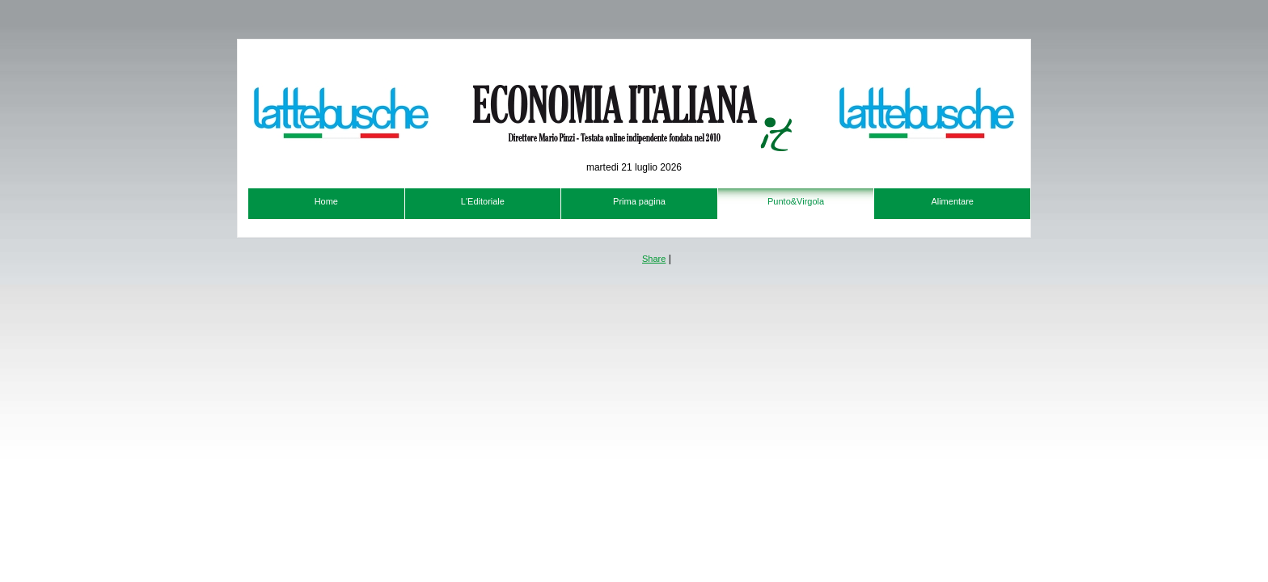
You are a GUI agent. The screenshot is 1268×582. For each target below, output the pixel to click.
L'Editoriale (483, 201)
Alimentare (952, 201)
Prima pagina (639, 201)
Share (654, 259)
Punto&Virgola (795, 201)
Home (326, 201)
